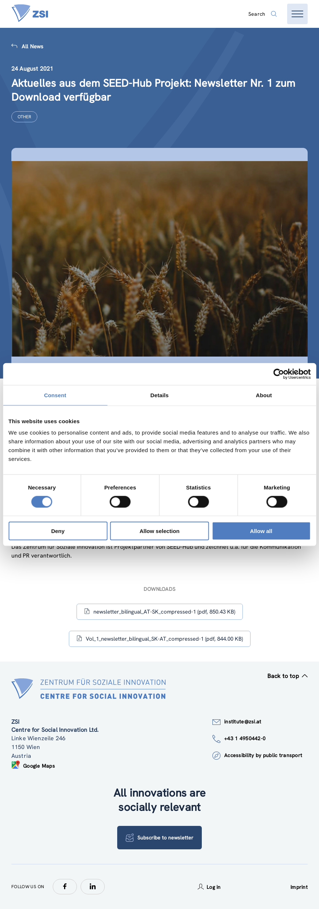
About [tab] (264, 395)
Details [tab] (160, 395)
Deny (58, 531)
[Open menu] (297, 14)
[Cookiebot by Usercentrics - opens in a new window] (278, 373)
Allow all (261, 531)
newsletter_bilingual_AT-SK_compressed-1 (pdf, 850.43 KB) (159, 611)
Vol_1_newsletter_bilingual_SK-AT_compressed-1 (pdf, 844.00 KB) (160, 638)
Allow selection (159, 531)
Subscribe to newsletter (159, 838)
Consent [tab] (55, 395)
